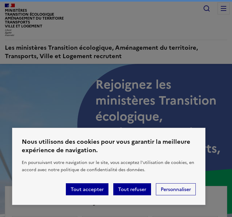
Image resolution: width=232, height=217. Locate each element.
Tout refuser (132, 189)
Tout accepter (87, 189)
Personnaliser (176, 189)
